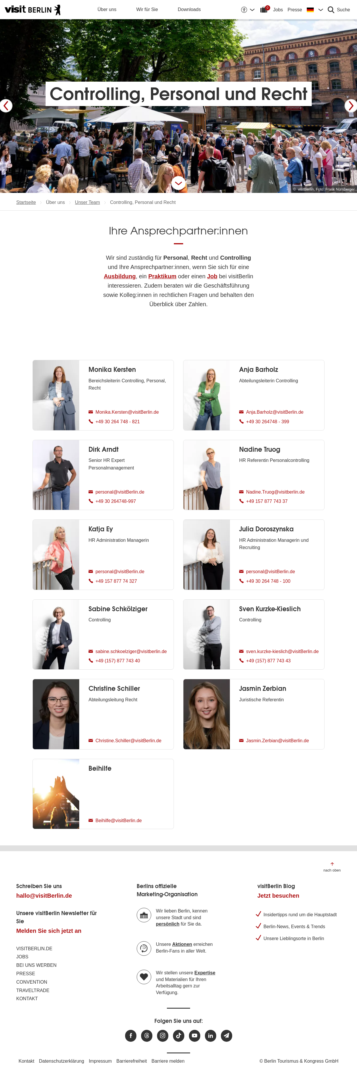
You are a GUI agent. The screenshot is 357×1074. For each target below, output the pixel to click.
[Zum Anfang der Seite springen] (332, 866)
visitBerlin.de (34, 948)
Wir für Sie (147, 9)
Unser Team (87, 202)
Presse (295, 9)
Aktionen (182, 944)
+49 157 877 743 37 (263, 502)
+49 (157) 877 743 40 (114, 661)
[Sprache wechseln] (314, 9)
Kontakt (27, 998)
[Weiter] (351, 106)
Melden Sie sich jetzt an (49, 931)
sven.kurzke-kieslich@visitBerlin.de (279, 652)
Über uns (107, 9)
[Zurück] (6, 106)
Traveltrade (32, 990)
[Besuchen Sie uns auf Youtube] (194, 1036)
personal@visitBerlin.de (116, 493)
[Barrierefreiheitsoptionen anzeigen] (247, 9)
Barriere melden (168, 1061)
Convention (31, 982)
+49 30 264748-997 (112, 502)
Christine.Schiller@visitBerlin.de (125, 741)
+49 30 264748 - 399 (264, 422)
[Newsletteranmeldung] (226, 1036)
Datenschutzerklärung (61, 1061)
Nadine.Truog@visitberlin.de (272, 493)
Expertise (204, 972)
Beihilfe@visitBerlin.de (115, 821)
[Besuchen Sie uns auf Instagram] (162, 1036)
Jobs (278, 9)
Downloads (189, 9)
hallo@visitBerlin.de (44, 895)
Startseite (26, 202)
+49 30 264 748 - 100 (265, 582)
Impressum (100, 1061)
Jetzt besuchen (278, 895)
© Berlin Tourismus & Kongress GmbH (298, 1061)
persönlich (167, 923)
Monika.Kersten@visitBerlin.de (124, 413)
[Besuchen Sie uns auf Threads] (146, 1036)
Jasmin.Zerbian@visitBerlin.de (274, 741)
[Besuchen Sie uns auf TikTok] (178, 1036)
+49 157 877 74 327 (113, 582)
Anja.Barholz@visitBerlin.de (271, 413)
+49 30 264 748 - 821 (114, 422)
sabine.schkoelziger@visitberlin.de (128, 652)
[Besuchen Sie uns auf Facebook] (130, 1036)
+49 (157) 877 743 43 (265, 661)
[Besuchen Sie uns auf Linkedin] (210, 1036)
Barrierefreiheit (131, 1061)
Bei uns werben (36, 965)
